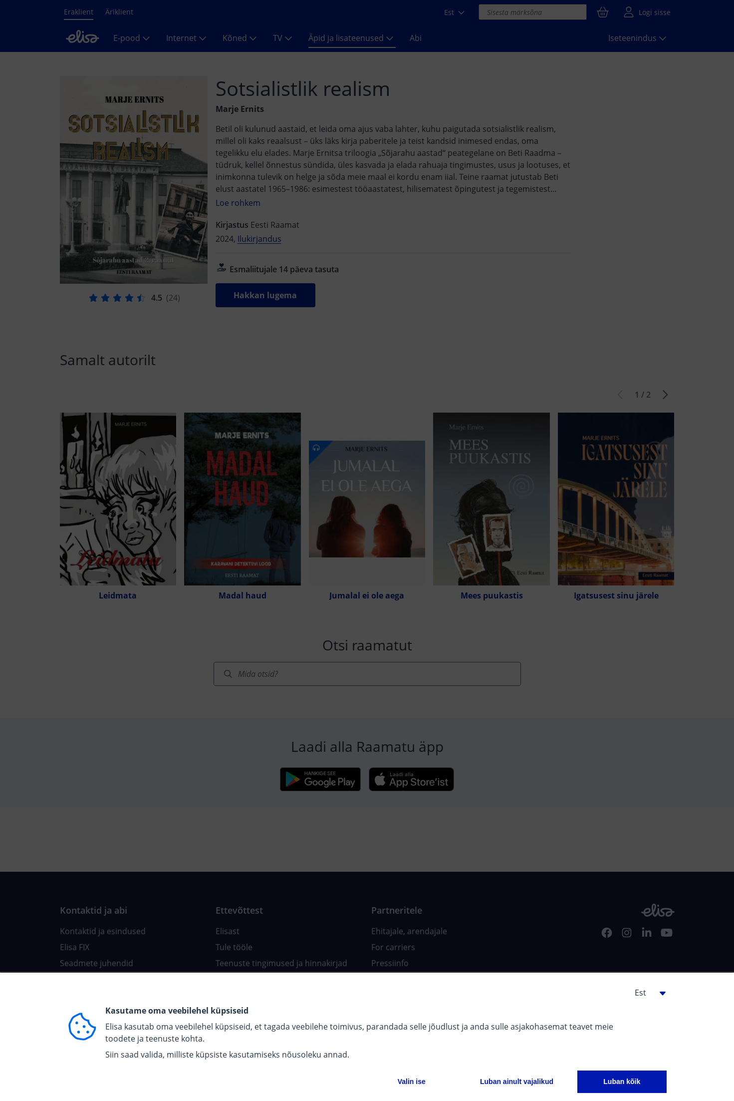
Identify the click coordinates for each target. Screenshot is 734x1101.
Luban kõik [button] (621, 1082)
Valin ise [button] (412, 1082)
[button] (647, 993)
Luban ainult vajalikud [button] (516, 1082)
